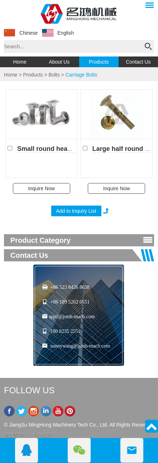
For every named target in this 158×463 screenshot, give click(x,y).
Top (151, 426)
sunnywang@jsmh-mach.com (80, 346)
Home (19, 62)
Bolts (54, 75)
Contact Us (138, 62)
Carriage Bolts (81, 75)
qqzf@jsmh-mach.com (72, 316)
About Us (59, 62)
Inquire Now (41, 188)
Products (99, 62)
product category (40, 240)
